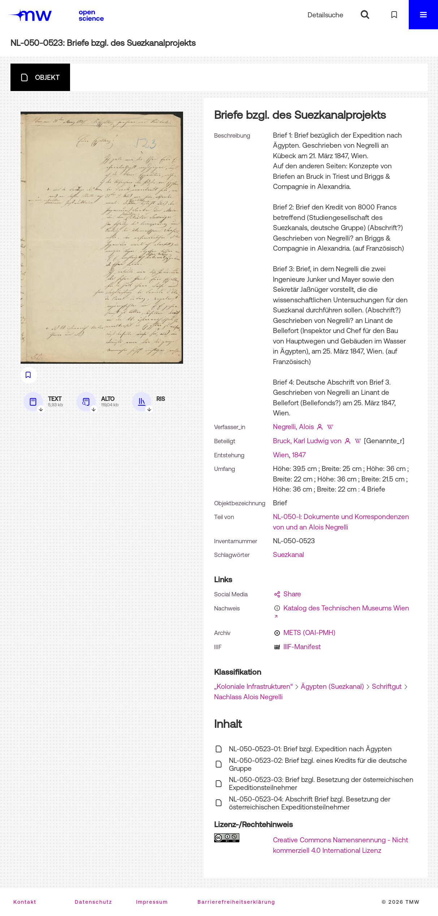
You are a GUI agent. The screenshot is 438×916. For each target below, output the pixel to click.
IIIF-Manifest (302, 647)
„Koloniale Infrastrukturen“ (253, 686)
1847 (299, 455)
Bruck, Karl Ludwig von (307, 441)
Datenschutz (93, 902)
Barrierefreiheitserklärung (236, 902)
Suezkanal (288, 554)
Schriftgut (387, 686)
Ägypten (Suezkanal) (332, 686)
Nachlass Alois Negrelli (248, 697)
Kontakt (24, 902)
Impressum (152, 902)
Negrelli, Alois (293, 427)
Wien (281, 455)
